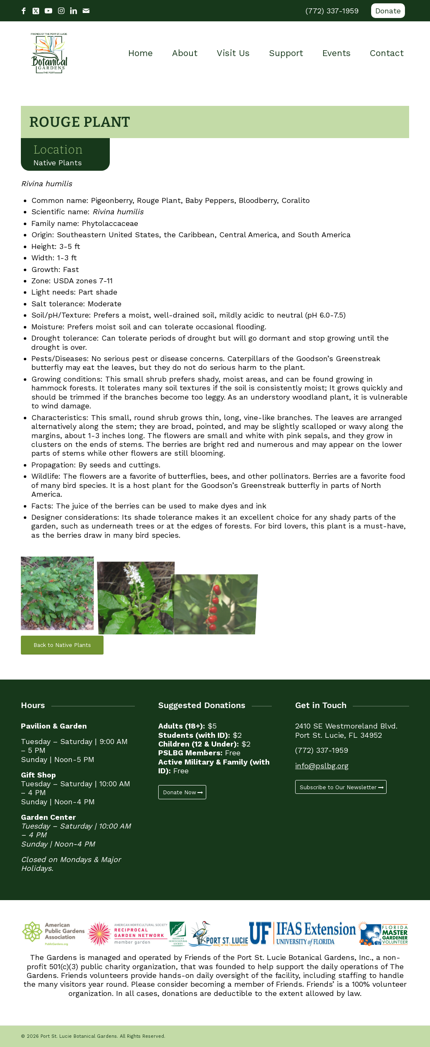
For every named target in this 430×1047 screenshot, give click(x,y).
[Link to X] (36, 11)
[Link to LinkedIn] (73, 11)
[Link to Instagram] (61, 11)
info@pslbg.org (322, 765)
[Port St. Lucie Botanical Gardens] (49, 53)
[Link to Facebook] (23, 11)
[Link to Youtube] (48, 11)
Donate (388, 10)
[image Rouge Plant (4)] (139, 594)
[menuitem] (386, 11)
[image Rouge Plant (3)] (60, 594)
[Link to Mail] (86, 11)
